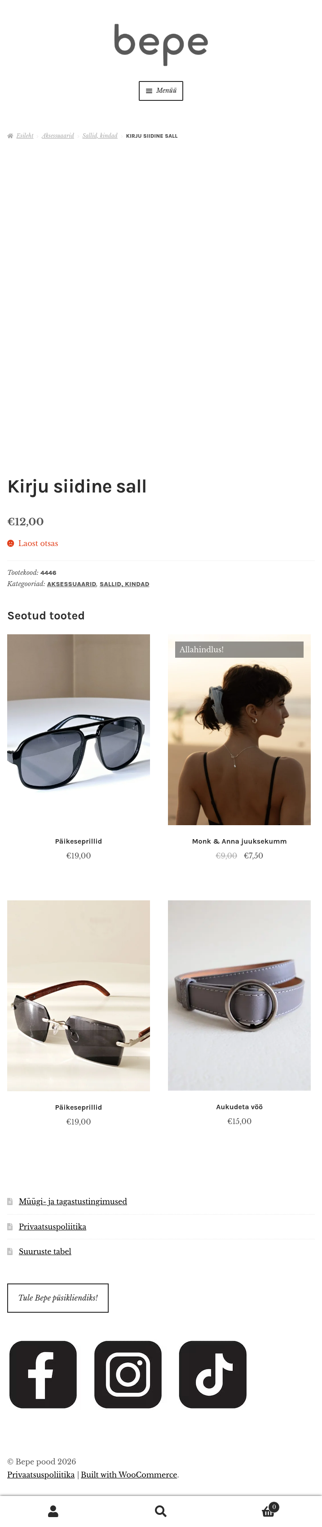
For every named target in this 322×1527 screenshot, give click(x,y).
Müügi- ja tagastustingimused (73, 1201)
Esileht (24, 135)
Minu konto (53, 1511)
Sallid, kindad (100, 135)
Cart (247, 1505)
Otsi (161, 1511)
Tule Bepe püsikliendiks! (57, 1297)
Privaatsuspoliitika (52, 1226)
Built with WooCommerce (129, 1474)
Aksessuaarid (58, 135)
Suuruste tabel (45, 1251)
